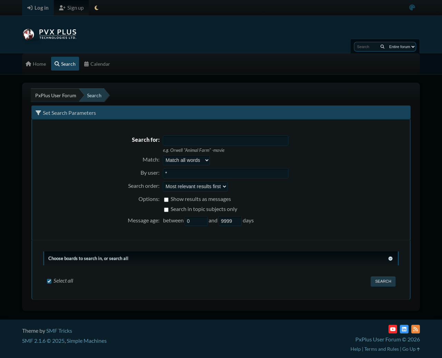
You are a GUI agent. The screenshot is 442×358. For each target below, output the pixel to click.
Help (355, 349)
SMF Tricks (59, 330)
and (214, 220)
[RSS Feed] (415, 329)
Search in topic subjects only (204, 208)
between (174, 220)
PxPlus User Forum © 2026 (387, 339)
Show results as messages (201, 198)
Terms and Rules (381, 349)
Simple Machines (87, 340)
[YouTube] (392, 329)
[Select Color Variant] (412, 8)
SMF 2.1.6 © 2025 (43, 340)
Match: (151, 159)
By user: (150, 172)
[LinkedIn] (404, 329)
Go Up (411, 349)
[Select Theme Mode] (96, 8)
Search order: (144, 185)
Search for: (146, 139)
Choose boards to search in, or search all (88, 258)
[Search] (382, 47)
